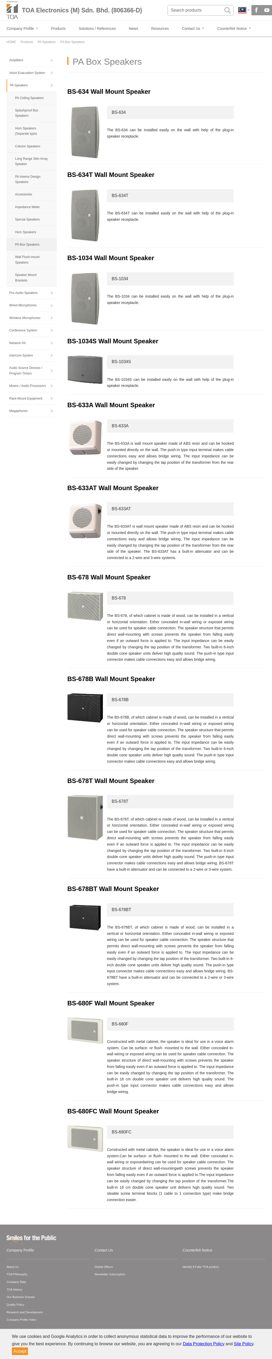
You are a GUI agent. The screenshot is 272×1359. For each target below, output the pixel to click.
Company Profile (20, 1250)
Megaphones (18, 411)
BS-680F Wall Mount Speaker (110, 1003)
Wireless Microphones (24, 318)
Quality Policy (15, 1304)
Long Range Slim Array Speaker (31, 161)
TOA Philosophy (17, 1274)
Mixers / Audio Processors (27, 386)
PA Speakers (19, 85)
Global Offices (104, 1266)
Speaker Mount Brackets (25, 277)
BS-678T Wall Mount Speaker (110, 780)
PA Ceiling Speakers (29, 98)
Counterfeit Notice (197, 1250)
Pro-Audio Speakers (23, 293)
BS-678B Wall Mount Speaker (111, 678)
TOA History (14, 1289)
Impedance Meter (27, 207)
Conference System (23, 330)
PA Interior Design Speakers (27, 179)
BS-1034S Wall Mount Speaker (112, 341)
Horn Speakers (25, 232)
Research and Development (25, 1312)
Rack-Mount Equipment (25, 398)
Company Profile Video (21, 1319)
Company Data (16, 1281)
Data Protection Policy (203, 1344)
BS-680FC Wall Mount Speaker (113, 1111)
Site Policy (244, 1344)
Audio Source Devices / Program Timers (25, 370)
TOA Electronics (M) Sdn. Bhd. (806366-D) (82, 10)
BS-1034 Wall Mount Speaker (110, 257)
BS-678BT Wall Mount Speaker (113, 888)
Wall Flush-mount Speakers (27, 259)
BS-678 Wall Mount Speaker (109, 577)
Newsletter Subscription (110, 1274)
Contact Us (104, 1250)
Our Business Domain (21, 1297)
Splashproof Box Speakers (26, 113)
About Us (12, 1266)
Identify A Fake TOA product (201, 1266)
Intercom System (21, 355)
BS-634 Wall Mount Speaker (109, 91)
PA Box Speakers (27, 244)
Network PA (17, 343)
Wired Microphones (22, 305)
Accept (19, 1351)
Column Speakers (27, 146)
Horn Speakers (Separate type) (26, 130)
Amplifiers (16, 60)
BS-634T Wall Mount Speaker (110, 174)
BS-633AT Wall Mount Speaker (112, 487)
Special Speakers (27, 219)
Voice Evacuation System (27, 73)
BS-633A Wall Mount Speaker (111, 405)
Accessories (23, 194)
